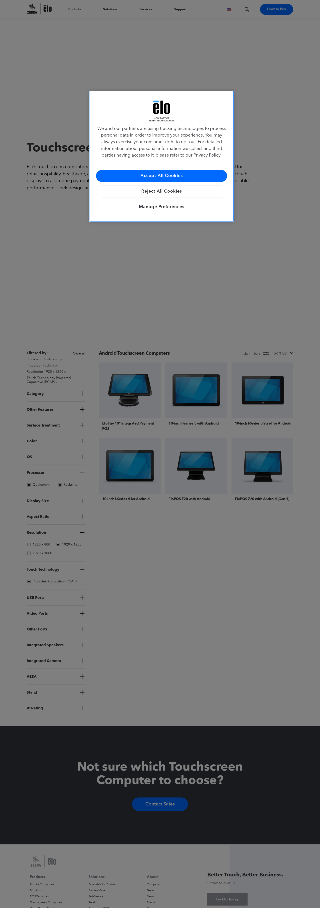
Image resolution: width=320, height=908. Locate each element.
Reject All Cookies (161, 191)
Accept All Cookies (161, 176)
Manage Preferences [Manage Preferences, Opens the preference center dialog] (161, 207)
